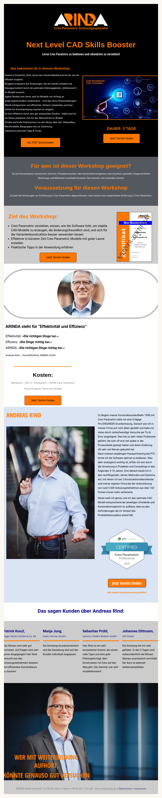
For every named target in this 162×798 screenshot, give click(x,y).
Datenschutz (125, 788)
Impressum (140, 788)
